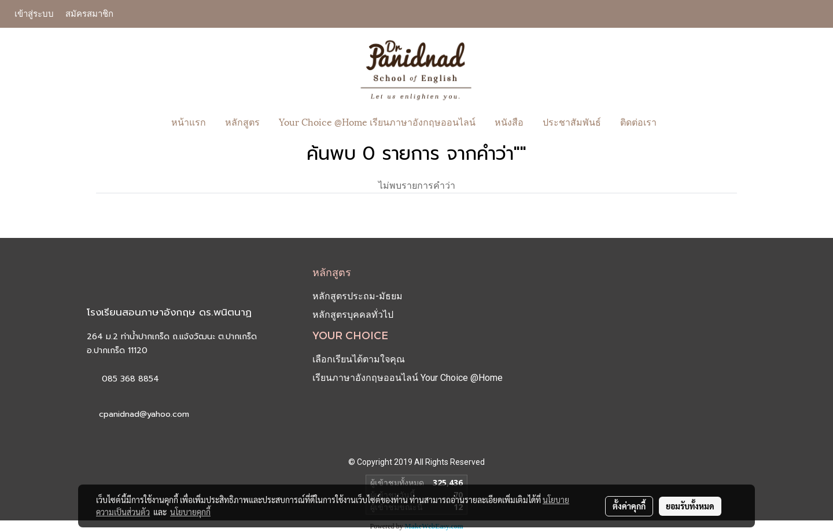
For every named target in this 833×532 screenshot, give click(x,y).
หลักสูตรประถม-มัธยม (357, 296)
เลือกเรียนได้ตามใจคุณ (358, 359)
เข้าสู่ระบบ (34, 14)
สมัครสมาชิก (89, 14)
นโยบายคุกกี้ (190, 512)
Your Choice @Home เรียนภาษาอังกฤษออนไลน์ (377, 121)
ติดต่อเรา (638, 121)
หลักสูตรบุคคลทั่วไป (352, 314)
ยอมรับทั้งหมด (690, 506)
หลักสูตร (242, 121)
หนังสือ (509, 121)
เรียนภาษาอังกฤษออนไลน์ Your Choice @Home (407, 377)
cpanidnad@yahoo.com (144, 414)
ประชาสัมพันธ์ (572, 121)
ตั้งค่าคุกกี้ (629, 506)
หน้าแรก (188, 121)
